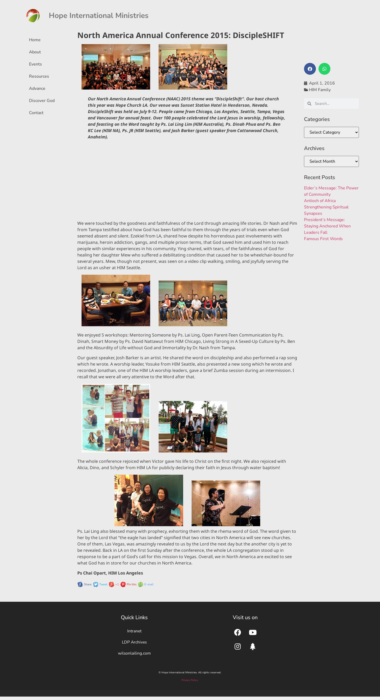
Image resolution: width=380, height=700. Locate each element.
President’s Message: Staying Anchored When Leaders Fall (327, 226)
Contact (36, 113)
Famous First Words (323, 239)
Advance (37, 88)
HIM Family (320, 90)
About (35, 52)
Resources (39, 76)
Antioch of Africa (320, 201)
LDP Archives (134, 644)
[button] (310, 69)
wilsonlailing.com (134, 656)
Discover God (42, 101)
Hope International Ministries (99, 16)
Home (35, 40)
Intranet (134, 631)
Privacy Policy (190, 683)
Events (35, 64)
